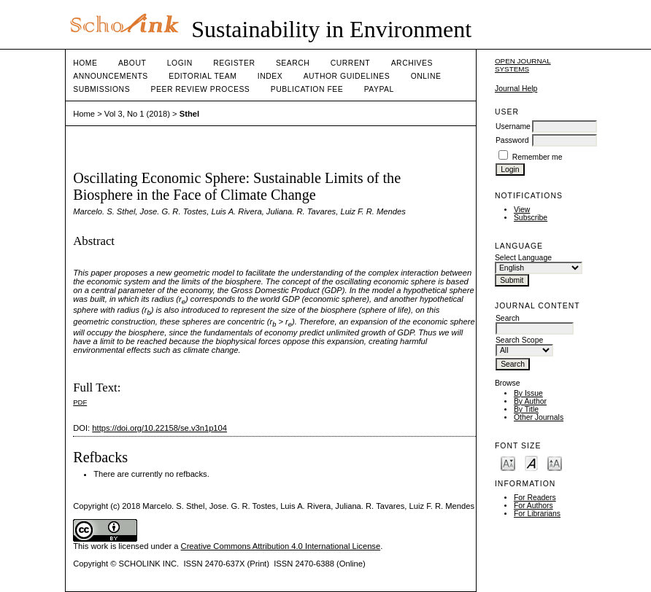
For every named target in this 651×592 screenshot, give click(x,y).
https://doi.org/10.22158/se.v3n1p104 (159, 428)
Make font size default (531, 462)
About (132, 63)
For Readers (535, 498)
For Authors (533, 506)
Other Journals (538, 417)
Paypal (379, 89)
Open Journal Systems (523, 65)
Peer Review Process (200, 89)
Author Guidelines (347, 76)
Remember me (537, 157)
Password (512, 140)
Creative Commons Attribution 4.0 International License (281, 546)
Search (292, 63)
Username (513, 126)
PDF (80, 402)
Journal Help (516, 89)
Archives (412, 63)
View (522, 210)
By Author (530, 401)
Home (85, 63)
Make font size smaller (508, 462)
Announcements (110, 76)
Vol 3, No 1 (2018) (137, 113)
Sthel (189, 113)
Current (350, 63)
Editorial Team (202, 76)
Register (234, 63)
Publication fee (307, 89)
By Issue (528, 393)
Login (180, 63)
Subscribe (530, 218)
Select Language (523, 258)
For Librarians (537, 514)
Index (270, 76)
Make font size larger (554, 462)
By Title (526, 409)
